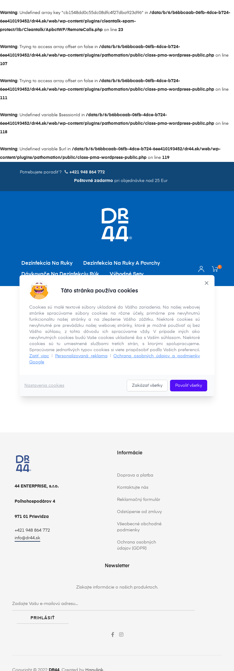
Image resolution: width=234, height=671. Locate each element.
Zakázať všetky (147, 385)
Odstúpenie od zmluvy (139, 512)
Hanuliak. (94, 657)
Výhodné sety (127, 274)
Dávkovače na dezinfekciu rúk (60, 274)
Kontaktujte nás (132, 487)
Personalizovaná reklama (81, 356)
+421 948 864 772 (32, 530)
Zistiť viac (39, 356)
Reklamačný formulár (138, 500)
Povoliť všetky (188, 385)
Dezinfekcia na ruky (47, 263)
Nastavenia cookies (44, 385)
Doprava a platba (135, 475)
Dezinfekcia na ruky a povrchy (121, 263)
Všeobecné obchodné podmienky (139, 527)
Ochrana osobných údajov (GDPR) (136, 545)
